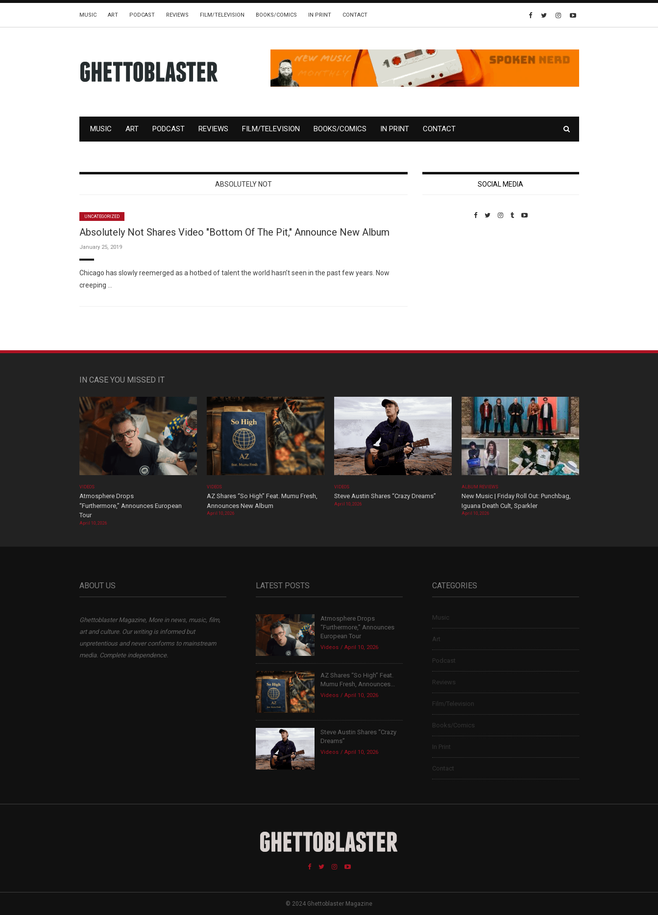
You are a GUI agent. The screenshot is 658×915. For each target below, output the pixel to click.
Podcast (142, 15)
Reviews (177, 15)
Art (113, 15)
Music (88, 15)
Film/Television (222, 15)
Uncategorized (102, 216)
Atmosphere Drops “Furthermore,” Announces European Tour (130, 505)
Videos (87, 486)
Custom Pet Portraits (451, 286)
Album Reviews (480, 486)
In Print (319, 15)
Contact (354, 15)
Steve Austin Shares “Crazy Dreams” (386, 496)
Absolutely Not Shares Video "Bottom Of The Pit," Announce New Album (234, 232)
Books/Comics (276, 15)
